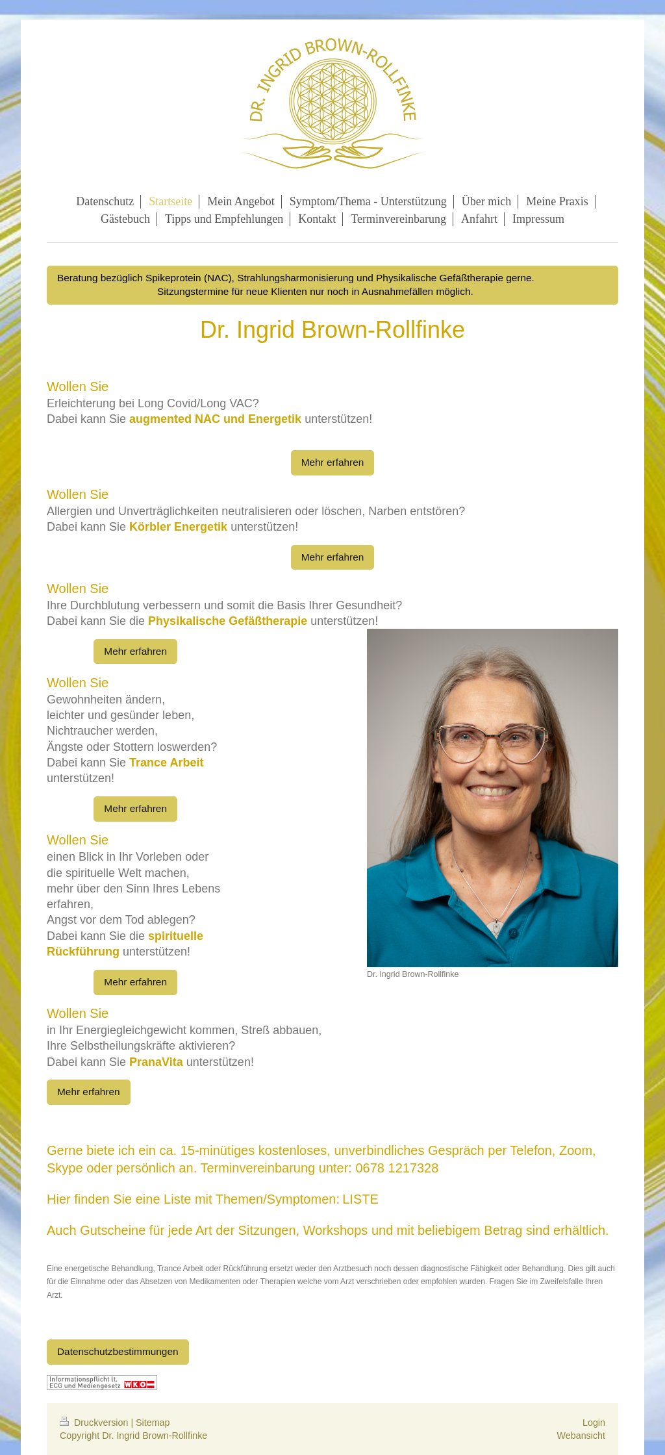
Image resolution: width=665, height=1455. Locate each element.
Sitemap (152, 1422)
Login (594, 1422)
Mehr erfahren (332, 462)
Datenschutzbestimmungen (118, 1351)
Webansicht (581, 1435)
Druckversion (95, 1422)
